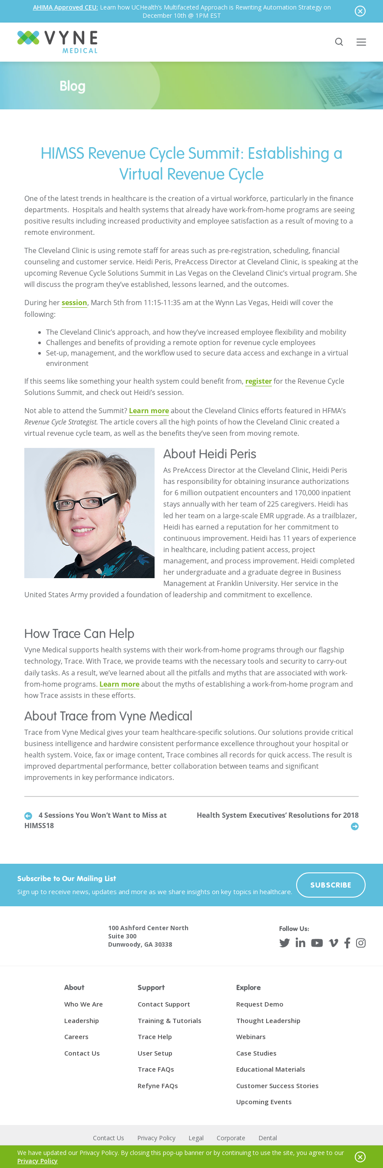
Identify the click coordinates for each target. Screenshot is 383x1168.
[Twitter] (284, 943)
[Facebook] (347, 943)
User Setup (155, 1053)
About (74, 988)
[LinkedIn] (300, 943)
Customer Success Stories (277, 1085)
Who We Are (83, 1004)
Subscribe (330, 885)
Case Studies (256, 1053)
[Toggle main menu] (361, 42)
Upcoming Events (264, 1102)
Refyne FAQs (158, 1085)
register (258, 381)
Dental (267, 1138)
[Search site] (339, 42)
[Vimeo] (333, 943)
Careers (76, 1037)
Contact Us (82, 1053)
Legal (196, 1138)
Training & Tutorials (169, 1020)
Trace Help (155, 1037)
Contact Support (164, 1004)
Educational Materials (270, 1069)
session (74, 303)
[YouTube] (317, 943)
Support (151, 988)
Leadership (81, 1020)
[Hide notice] (360, 11)
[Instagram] (361, 943)
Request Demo (260, 1004)
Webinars (251, 1037)
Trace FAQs (156, 1069)
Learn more (149, 410)
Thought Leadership (268, 1020)
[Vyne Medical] (57, 42)
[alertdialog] (191, 11)
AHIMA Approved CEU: (65, 7)
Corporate (231, 1138)
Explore (248, 988)
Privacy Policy (156, 1138)
